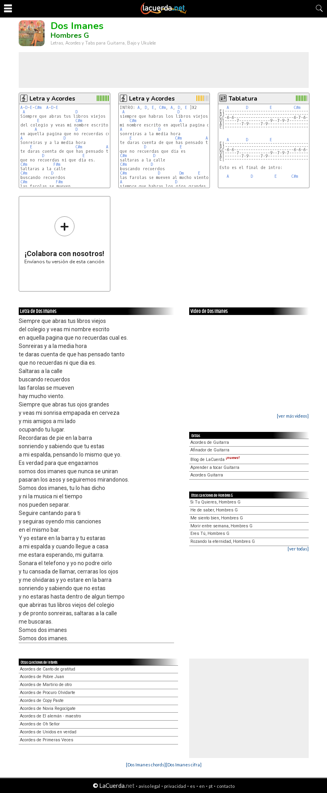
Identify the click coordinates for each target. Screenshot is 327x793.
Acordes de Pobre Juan (42, 676)
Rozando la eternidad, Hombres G (222, 541)
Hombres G (70, 35)
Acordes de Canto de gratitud (47, 669)
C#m (38, 107)
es (192, 786)
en (202, 786)
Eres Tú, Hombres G (209, 533)
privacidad (175, 786)
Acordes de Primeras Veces (46, 739)
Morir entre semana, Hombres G (221, 526)
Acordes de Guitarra (209, 442)
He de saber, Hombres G (214, 510)
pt (211, 786)
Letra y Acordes (52, 99)
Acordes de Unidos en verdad (48, 732)
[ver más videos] (293, 415)
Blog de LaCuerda (215, 459)
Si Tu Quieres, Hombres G (215, 502)
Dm (181, 173)
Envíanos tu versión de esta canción (64, 240)
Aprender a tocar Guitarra (214, 467)
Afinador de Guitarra (209, 450)
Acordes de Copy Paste (42, 700)
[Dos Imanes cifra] (184, 764)
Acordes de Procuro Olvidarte (47, 692)
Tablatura (243, 99)
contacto (226, 786)
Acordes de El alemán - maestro (50, 716)
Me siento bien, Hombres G (216, 518)
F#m (56, 164)
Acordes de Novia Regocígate (48, 708)
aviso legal (149, 786)
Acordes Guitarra (206, 475)
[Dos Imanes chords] (146, 764)
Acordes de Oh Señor (40, 724)
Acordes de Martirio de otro (46, 684)
